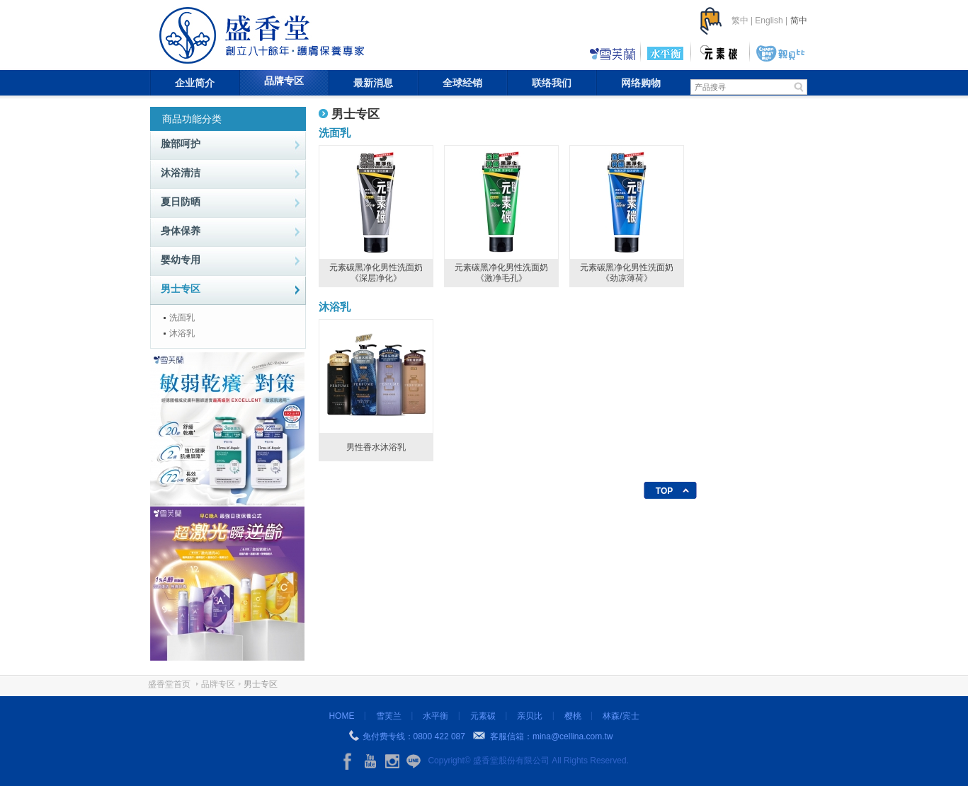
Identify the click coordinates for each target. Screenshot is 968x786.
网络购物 (641, 82)
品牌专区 (284, 80)
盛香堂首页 (169, 684)
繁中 (739, 20)
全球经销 (462, 82)
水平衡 (435, 716)
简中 (798, 20)
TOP (664, 491)
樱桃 (572, 716)
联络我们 (551, 82)
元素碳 (483, 716)
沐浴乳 (182, 333)
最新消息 (373, 82)
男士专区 (180, 289)
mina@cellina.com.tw (573, 736)
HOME (341, 716)
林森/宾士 (621, 716)
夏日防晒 (180, 202)
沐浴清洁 (180, 173)
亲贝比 (529, 716)
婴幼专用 (180, 260)
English (768, 20)
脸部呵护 (180, 144)
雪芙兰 (389, 716)
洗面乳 (182, 317)
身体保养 (180, 231)
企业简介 (195, 82)
